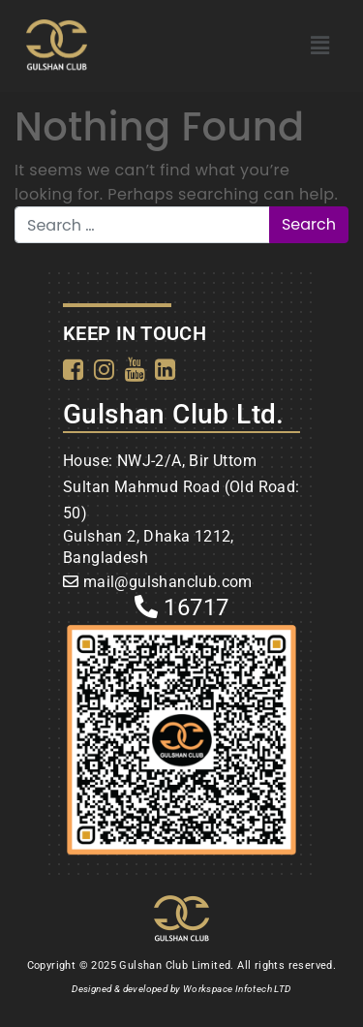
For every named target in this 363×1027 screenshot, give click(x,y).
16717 (182, 607)
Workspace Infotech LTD (237, 988)
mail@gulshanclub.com (168, 582)
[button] (320, 45)
